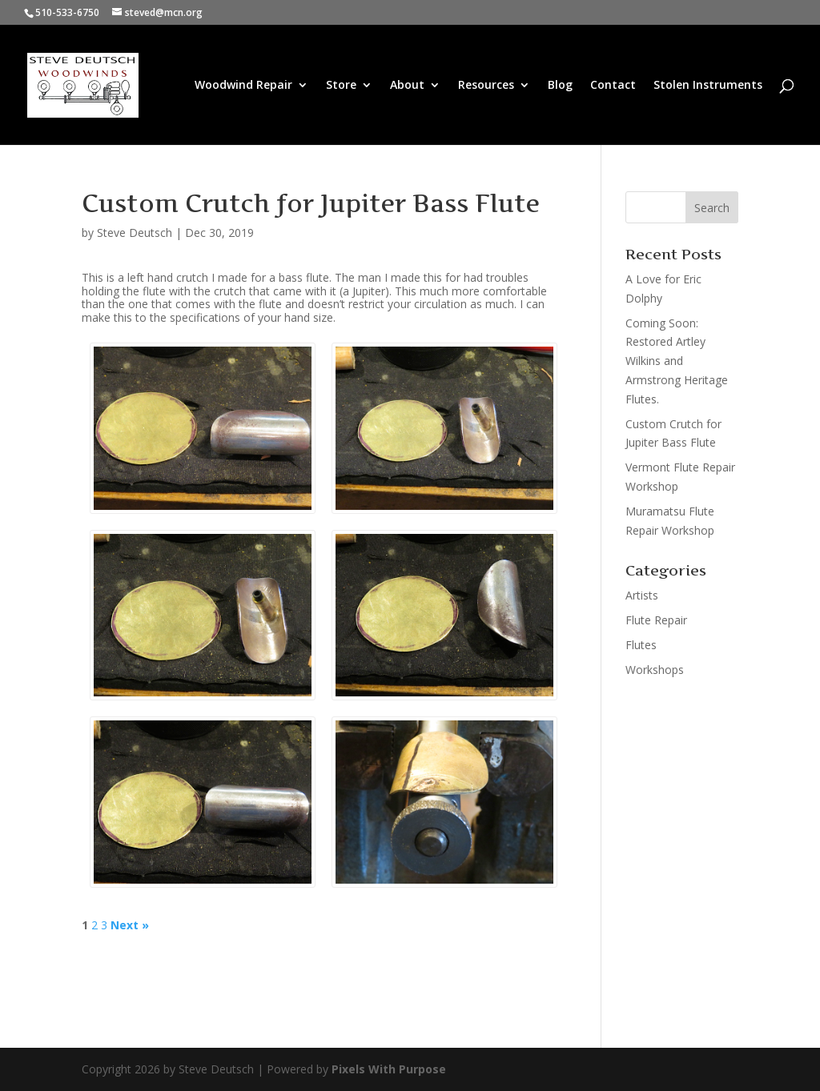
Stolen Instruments (707, 85)
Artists (641, 595)
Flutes (641, 644)
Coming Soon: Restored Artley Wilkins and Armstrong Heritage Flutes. (676, 361)
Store (341, 85)
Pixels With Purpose (389, 1069)
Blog (560, 85)
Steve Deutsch (134, 232)
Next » (130, 925)
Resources (486, 85)
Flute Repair (656, 620)
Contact (613, 85)
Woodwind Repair (243, 85)
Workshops (654, 669)
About (407, 85)
